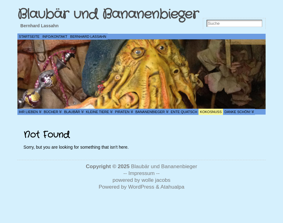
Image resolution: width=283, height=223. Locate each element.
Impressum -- (144, 173)
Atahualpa (173, 187)
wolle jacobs (155, 180)
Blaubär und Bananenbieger (108, 14)
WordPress (141, 187)
